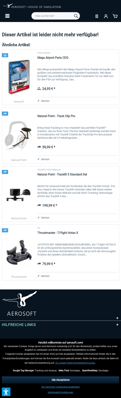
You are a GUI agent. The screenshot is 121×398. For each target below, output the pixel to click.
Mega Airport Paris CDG (52, 57)
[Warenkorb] (115, 16)
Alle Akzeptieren (60, 379)
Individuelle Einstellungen (60, 392)
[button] (6, 392)
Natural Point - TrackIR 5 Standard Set (62, 174)
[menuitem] (7, 16)
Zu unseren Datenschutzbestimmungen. (75, 363)
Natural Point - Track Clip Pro (56, 116)
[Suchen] (76, 16)
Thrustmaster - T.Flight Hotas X (57, 233)
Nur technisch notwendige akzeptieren (60, 387)
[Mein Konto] (106, 16)
